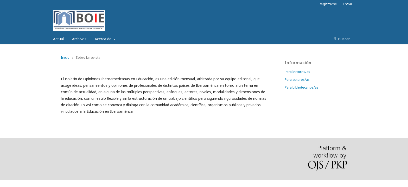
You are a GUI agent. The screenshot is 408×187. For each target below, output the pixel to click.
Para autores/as (297, 79)
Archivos (79, 38)
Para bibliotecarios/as (301, 87)
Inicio (65, 57)
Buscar (343, 38)
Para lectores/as (297, 71)
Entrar (347, 4)
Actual (58, 38)
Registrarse (328, 4)
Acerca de (103, 38)
